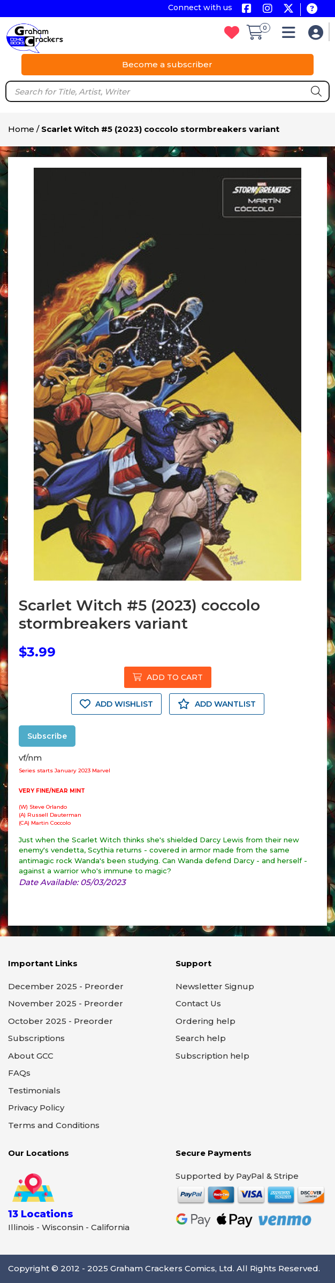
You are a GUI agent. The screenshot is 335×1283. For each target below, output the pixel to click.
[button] (291, 35)
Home (21, 129)
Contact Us (198, 1003)
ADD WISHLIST (116, 704)
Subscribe (47, 736)
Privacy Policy (36, 1107)
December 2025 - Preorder (66, 986)
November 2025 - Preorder (65, 1003)
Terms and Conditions (54, 1125)
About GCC (31, 1056)
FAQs (19, 1073)
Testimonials (34, 1090)
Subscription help (212, 1056)
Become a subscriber (167, 64)
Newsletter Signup (215, 986)
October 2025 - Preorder (60, 1021)
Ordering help (205, 1021)
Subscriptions (36, 1038)
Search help (201, 1038)
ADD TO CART (168, 677)
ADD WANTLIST (217, 704)
